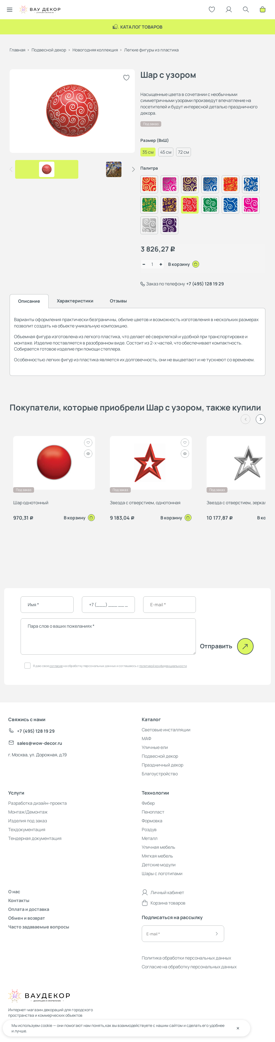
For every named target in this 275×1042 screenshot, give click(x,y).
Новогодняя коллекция (95, 50)
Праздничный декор (162, 765)
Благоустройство (160, 773)
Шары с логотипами (162, 873)
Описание (29, 301)
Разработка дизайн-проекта (37, 803)
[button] (133, 169)
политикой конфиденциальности (163, 666)
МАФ (146, 738)
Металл (149, 838)
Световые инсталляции (166, 729)
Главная (17, 50)
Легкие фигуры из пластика (151, 50)
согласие (56, 666)
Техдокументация (26, 829)
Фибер (148, 803)
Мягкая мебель (157, 856)
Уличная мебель (158, 847)
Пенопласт (153, 812)
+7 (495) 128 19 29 (205, 284)
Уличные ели (155, 747)
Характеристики (75, 301)
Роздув (149, 829)
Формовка (152, 820)
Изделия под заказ (27, 820)
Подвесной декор (49, 50)
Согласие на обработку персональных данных (189, 966)
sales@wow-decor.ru (35, 743)
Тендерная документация (35, 838)
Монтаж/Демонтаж (28, 812)
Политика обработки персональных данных (186, 958)
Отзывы (118, 301)
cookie (46, 1025)
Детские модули (159, 864)
